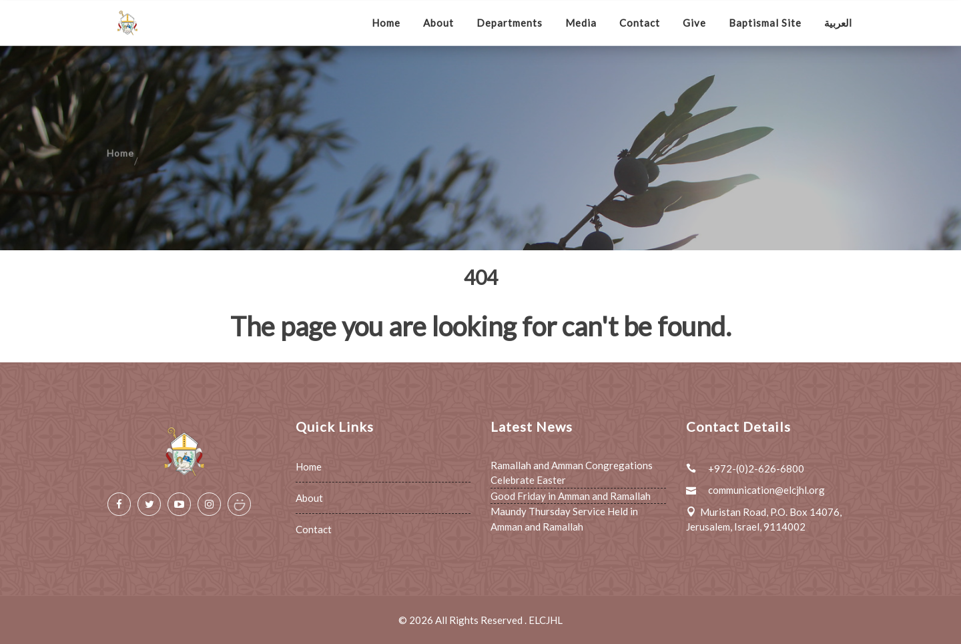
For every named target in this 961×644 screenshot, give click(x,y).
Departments (509, 23)
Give (694, 23)
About (438, 23)
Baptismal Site (765, 23)
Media (581, 23)
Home (386, 23)
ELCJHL (546, 620)
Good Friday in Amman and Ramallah (571, 496)
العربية (838, 23)
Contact (639, 23)
